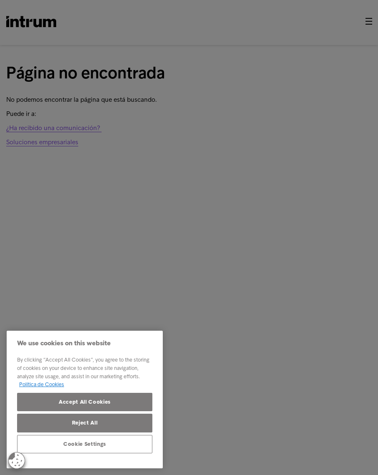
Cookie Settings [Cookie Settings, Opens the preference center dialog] (84, 444)
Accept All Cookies (85, 402)
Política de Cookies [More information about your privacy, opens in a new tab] (41, 384)
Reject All (85, 423)
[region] (85, 399)
